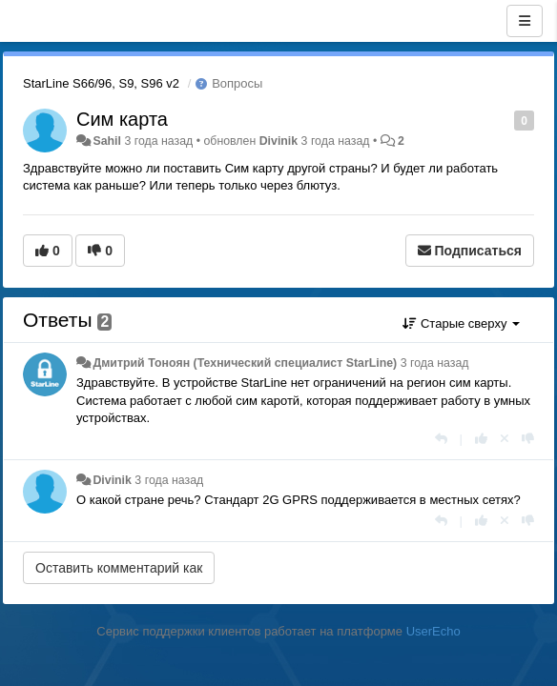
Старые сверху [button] (461, 323)
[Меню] (524, 21)
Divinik (278, 141)
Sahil (107, 141)
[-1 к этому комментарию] (528, 439)
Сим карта (122, 119)
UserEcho (433, 631)
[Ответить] (441, 439)
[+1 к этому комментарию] (481, 439)
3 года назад (435, 363)
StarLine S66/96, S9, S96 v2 (101, 83)
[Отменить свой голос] (504, 439)
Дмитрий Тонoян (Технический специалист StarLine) (245, 363)
